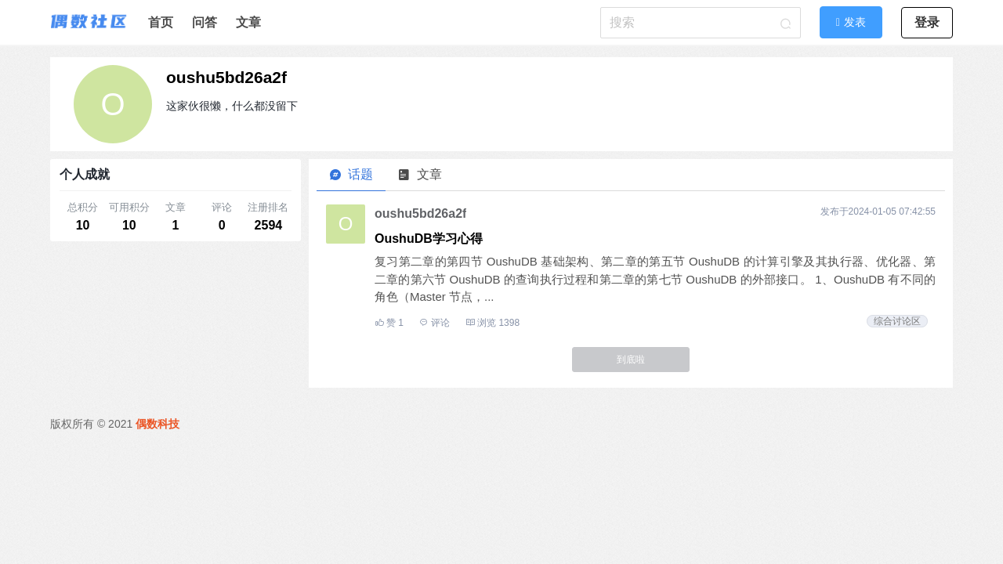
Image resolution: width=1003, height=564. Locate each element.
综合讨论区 (897, 321)
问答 (204, 22)
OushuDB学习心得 (429, 238)
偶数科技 (157, 424)
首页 (160, 22)
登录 (927, 22)
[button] (851, 22)
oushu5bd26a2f (226, 77)
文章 (248, 22)
